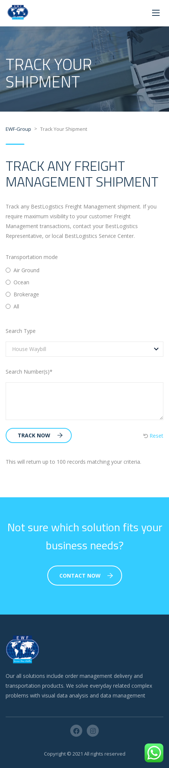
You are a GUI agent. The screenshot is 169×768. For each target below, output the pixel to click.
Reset (153, 435)
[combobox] (84, 349)
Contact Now (86, 575)
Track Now (40, 435)
